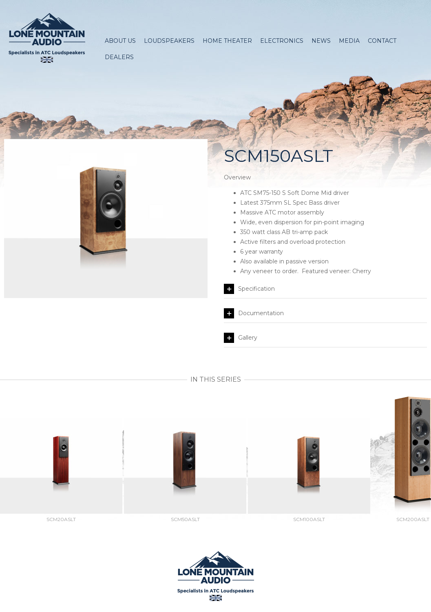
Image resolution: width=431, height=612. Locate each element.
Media (349, 40)
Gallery (240, 338)
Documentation (254, 313)
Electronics (281, 40)
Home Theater (227, 40)
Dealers (119, 57)
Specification (249, 289)
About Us (120, 40)
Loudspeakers (169, 40)
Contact (382, 40)
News (321, 40)
